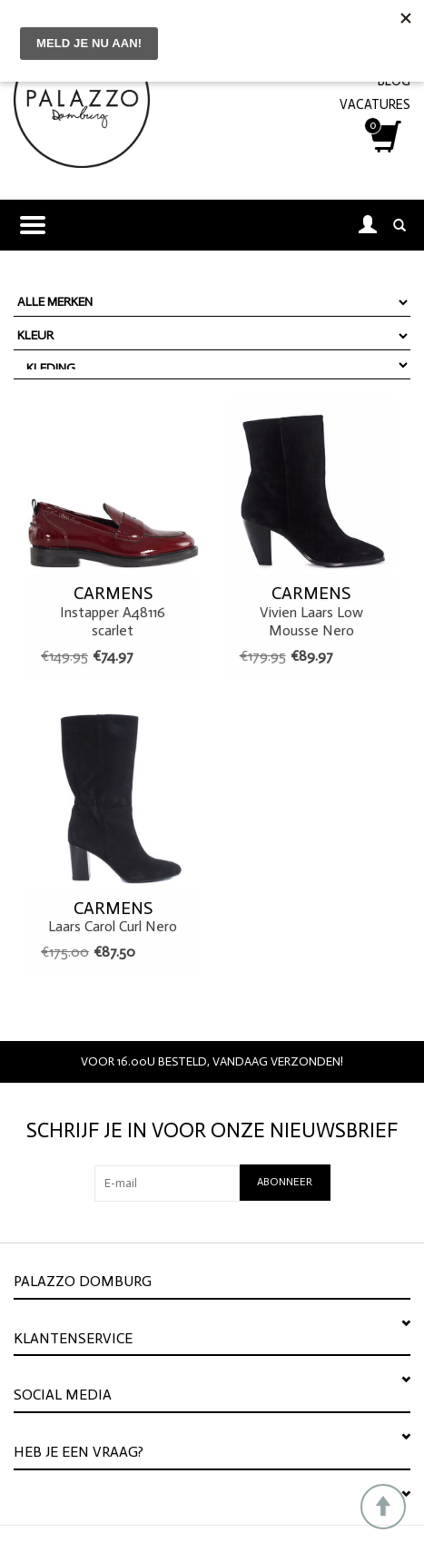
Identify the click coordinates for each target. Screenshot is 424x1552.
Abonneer (284, 1181)
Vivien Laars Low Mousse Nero (312, 611)
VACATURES (375, 104)
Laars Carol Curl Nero (113, 917)
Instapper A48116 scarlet (113, 611)
